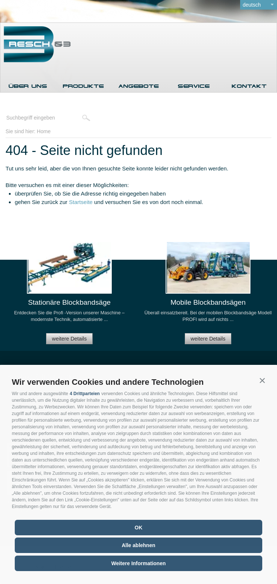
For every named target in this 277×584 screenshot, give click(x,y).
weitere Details (69, 339)
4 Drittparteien (85, 393)
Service (194, 86)
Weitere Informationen (138, 563)
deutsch (252, 5)
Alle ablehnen (138, 545)
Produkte (83, 86)
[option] (69, 296)
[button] (262, 380)
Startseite (81, 202)
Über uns (27, 86)
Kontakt (249, 86)
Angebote (138, 86)
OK (138, 528)
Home (44, 131)
